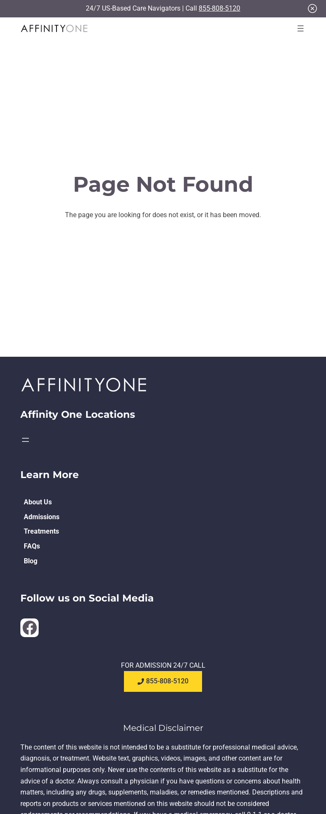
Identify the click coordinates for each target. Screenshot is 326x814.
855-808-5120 (219, 8)
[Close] (312, 8)
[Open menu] (300, 28)
